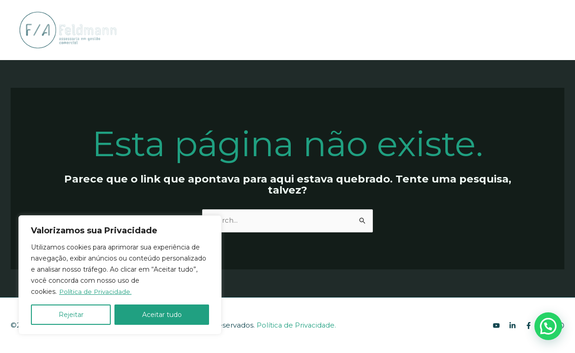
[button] (548, 326)
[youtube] (496, 326)
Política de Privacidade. (96, 291)
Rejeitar (71, 314)
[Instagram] (546, 30)
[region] (120, 275)
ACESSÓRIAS (256, 29)
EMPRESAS (317, 29)
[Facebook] (532, 30)
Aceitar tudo (162, 314)
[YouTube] (505, 30)
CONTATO (368, 29)
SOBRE (202, 29)
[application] (279, 29)
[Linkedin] (519, 30)
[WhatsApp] (560, 30)
